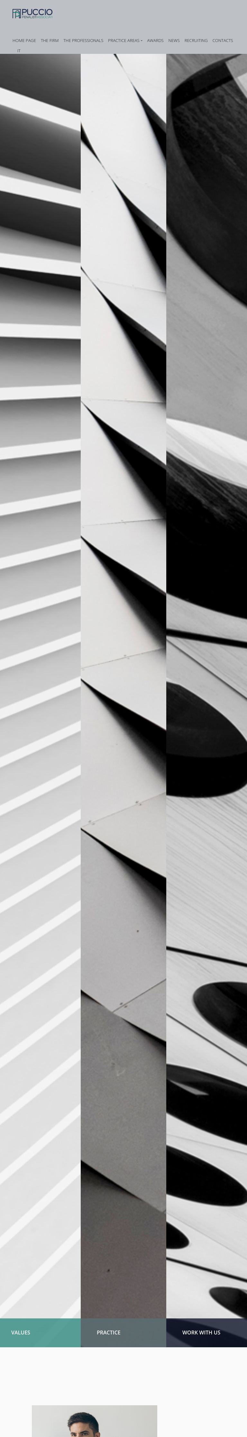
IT (19, 51)
